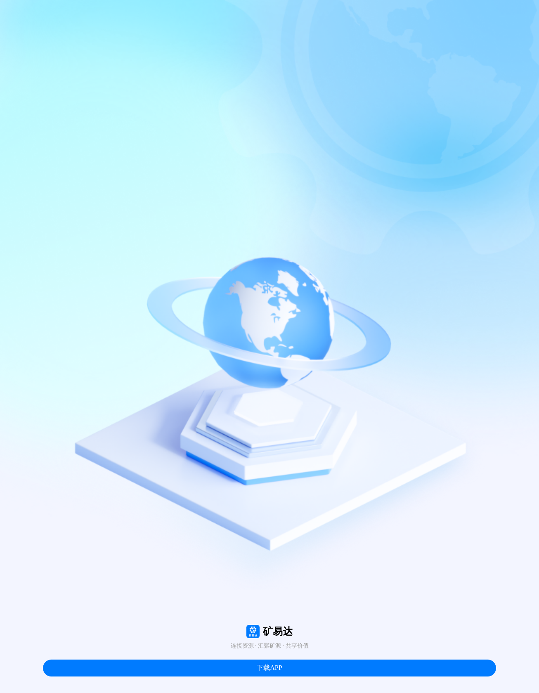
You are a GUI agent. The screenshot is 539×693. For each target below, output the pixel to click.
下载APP (269, 667)
